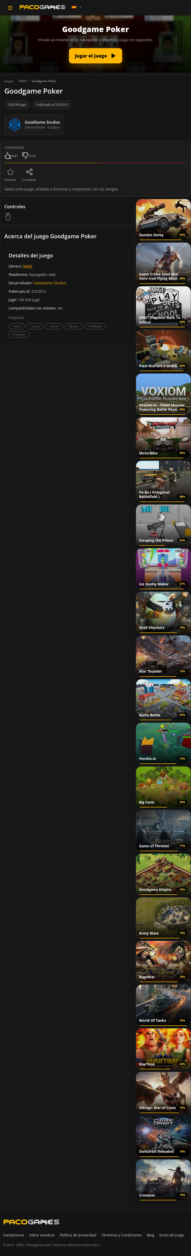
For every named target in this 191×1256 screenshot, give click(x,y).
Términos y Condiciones (121, 1235)
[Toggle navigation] (10, 8)
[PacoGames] (31, 1222)
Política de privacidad (78, 1235)
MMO (27, 266)
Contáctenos (13, 1235)
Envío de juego (171, 1235)
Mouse (74, 326)
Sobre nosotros (42, 1235)
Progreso (19, 334)
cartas (35, 326)
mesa (17, 326)
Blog (150, 1235)
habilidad (95, 326)
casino (54, 326)
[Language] (77, 7)
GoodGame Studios (50, 282)
